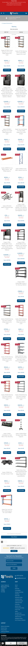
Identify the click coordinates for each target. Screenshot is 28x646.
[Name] (14, 561)
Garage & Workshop (19, 592)
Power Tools (17, 609)
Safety (16, 611)
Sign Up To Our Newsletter (14, 556)
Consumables (18, 590)
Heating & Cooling (18, 597)
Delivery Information (5, 626)
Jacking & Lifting (18, 599)
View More (14, 537)
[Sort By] (7, 32)
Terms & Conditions (5, 631)
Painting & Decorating (19, 608)
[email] (14, 564)
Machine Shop (18, 606)
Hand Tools (17, 595)
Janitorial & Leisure (19, 601)
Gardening (17, 594)
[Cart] (26, 13)
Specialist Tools (18, 613)
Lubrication (17, 604)
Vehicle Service (18, 616)
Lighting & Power (18, 602)
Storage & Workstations (20, 615)
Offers (16, 587)
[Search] (4, 13)
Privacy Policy (4, 629)
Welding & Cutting (18, 618)
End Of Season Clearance (20, 620)
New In (16, 585)
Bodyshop (17, 588)
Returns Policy (4, 628)
